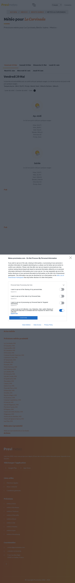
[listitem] (37, 285)
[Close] (71, 258)
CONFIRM (23, 318)
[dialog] (37, 292)
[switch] (61, 289)
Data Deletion (26, 325)
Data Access (37, 325)
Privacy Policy (48, 325)
